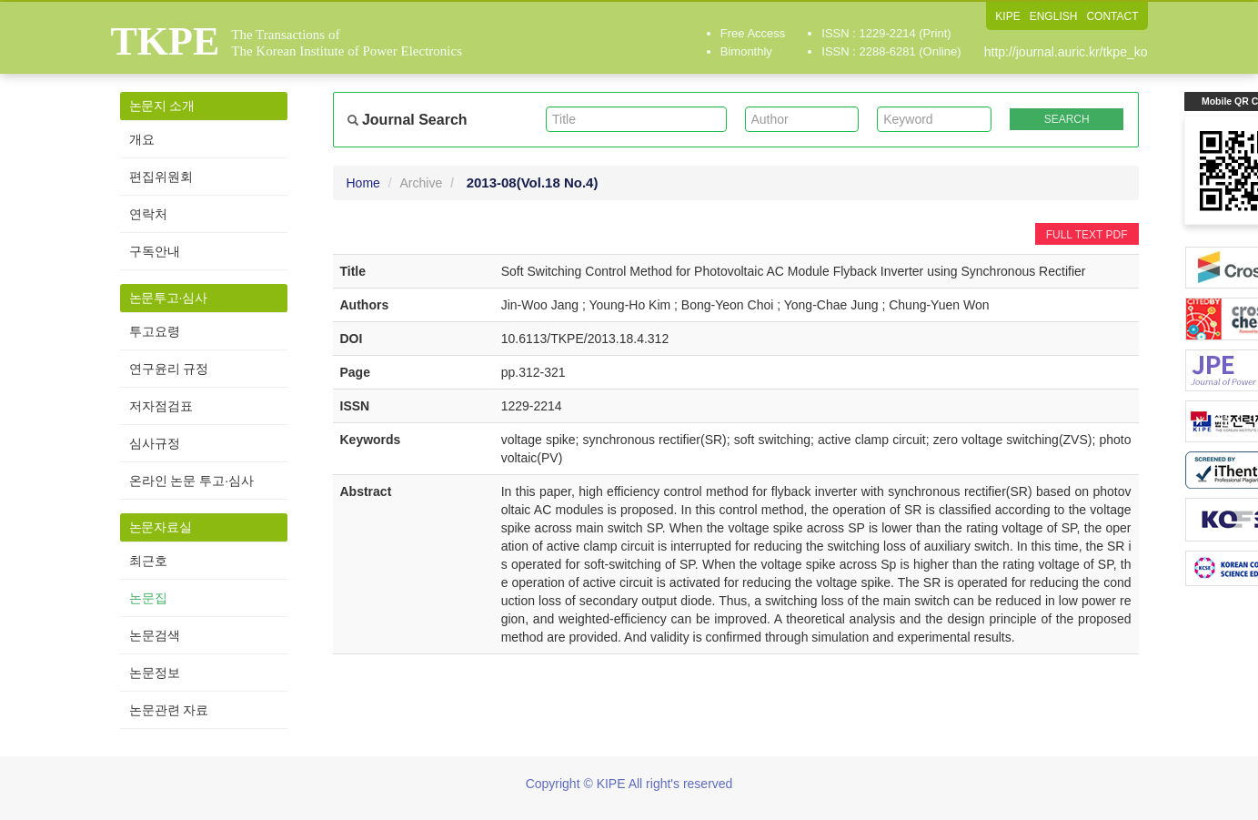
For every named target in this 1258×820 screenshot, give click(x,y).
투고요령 (154, 331)
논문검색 (154, 635)
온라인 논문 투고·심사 (192, 480)
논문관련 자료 (169, 710)
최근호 (148, 560)
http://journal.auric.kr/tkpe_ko (1066, 52)
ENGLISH (1054, 16)
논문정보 (154, 672)
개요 (142, 139)
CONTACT (1112, 16)
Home (363, 183)
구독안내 (154, 251)
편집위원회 (161, 176)
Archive (421, 183)
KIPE (1007, 16)
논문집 (148, 598)
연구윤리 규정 (169, 368)
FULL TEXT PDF (1087, 234)
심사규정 (154, 443)
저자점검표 (161, 406)
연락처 (148, 214)
